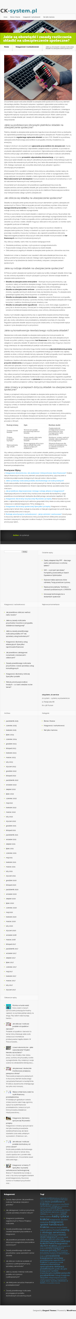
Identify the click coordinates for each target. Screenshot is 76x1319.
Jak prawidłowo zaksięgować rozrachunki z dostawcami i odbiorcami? (17, 658)
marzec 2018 (11, 943)
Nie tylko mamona (48, 17)
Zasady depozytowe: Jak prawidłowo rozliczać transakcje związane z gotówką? (19, 1205)
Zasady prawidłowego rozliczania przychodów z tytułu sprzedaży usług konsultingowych (20, 668)
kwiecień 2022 (11, 811)
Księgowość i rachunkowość (31, 17)
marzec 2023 (11, 761)
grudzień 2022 (11, 774)
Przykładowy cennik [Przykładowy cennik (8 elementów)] (55, 1266)
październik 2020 (12, 893)
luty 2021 (9, 874)
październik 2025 (12, 724)
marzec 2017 (10, 984)
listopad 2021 (11, 833)
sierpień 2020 (11, 902)
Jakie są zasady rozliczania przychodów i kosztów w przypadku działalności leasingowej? (19, 626)
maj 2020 (9, 915)
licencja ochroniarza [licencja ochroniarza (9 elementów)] (49, 1238)
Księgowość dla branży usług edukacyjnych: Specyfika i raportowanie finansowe (17, 647)
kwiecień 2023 (11, 756)
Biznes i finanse (15, 17)
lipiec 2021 (10, 852)
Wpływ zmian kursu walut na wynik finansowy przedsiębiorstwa (19, 1097)
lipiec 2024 (10, 738)
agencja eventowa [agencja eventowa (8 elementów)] (47, 1201)
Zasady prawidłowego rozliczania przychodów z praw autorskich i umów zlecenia (20, 1256)
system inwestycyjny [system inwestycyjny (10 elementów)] (49, 1275)
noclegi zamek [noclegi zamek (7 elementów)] (63, 1240)
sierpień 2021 (10, 847)
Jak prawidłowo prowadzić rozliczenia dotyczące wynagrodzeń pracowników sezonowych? (20, 1245)
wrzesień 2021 (11, 843)
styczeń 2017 (11, 993)
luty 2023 (9, 765)
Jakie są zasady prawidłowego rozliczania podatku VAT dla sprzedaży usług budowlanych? (17, 636)
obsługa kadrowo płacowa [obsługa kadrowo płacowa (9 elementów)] (52, 1242)
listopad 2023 (11, 751)
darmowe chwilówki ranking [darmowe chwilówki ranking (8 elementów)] (53, 1216)
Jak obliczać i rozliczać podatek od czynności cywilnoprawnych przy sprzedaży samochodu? (19, 1266)
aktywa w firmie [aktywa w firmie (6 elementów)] (59, 1201)
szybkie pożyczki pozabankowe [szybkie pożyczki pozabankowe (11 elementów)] (55, 1277)
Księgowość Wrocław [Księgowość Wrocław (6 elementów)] (55, 1230)
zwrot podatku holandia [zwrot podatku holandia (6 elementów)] (53, 1286)
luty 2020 (9, 929)
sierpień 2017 (10, 961)
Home (5, 17)
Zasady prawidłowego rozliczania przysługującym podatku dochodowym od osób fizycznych (18, 1296)
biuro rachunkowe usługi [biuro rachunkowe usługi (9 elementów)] (54, 1208)
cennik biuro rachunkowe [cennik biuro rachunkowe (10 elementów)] (51, 1212)
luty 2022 (9, 820)
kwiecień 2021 (11, 865)
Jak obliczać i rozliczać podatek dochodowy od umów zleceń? (18, 1147)
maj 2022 (9, 806)
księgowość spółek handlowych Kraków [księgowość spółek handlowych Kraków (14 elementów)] (52, 1228)
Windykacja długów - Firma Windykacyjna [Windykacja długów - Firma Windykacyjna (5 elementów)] (56, 1282)
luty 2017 (9, 988)
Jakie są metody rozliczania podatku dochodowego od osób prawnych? (35, 484)
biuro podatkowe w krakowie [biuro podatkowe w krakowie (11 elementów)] (52, 1206)
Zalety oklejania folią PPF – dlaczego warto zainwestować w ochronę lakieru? (57, 566)
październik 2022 (12, 783)
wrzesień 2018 (11, 938)
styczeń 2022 (11, 824)
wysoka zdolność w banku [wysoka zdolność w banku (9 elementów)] (54, 1285)
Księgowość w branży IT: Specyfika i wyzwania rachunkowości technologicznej (18, 1170)
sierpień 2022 (11, 792)
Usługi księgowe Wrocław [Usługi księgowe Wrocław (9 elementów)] (55, 1279)
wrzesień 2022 (11, 788)
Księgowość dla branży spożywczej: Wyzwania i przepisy (18, 1123)
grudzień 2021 (11, 829)
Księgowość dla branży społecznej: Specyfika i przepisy (28, 510)
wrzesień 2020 (11, 897)
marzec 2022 (11, 815)
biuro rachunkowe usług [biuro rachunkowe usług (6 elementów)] (57, 1207)
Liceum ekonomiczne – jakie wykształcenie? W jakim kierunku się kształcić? (19, 1053)
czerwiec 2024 (11, 742)
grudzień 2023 (11, 747)
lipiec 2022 (10, 797)
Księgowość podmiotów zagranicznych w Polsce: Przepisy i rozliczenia (18, 1224)
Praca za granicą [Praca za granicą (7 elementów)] (61, 1255)
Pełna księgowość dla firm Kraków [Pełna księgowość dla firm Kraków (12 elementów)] (54, 1247)
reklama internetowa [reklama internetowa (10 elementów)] (50, 1267)
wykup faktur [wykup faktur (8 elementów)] (45, 1284)
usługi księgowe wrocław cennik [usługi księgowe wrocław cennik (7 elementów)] (53, 1281)
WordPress (71, 1314)
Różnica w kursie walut (20, 1008)
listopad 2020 (11, 888)
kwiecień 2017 (11, 979)
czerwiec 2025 (11, 729)
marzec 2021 (10, 870)
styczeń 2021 (11, 879)
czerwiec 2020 (11, 911)
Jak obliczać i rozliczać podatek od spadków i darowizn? (17, 1029)
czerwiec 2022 (11, 802)
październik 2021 (12, 838)
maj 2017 (9, 975)
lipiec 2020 (10, 906)
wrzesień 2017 (11, 956)
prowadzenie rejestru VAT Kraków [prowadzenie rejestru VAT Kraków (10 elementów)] (52, 1264)
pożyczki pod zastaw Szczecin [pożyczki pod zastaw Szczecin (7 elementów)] (54, 1254)
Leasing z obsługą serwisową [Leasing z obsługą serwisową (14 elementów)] (54, 1234)
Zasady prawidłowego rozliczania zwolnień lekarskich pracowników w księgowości (19, 1234)
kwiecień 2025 (11, 733)
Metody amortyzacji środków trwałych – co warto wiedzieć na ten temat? (19, 687)
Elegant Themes (49, 1314)
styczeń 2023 (11, 770)
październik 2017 (12, 952)
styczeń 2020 (11, 934)
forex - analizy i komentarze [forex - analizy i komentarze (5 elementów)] (53, 1217)
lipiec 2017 (10, 966)
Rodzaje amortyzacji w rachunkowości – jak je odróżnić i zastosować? (34, 517)
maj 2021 (9, 861)
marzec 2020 (11, 925)
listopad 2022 (11, 779)
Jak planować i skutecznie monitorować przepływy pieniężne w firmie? (18, 1074)
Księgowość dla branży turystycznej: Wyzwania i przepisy (29, 502)
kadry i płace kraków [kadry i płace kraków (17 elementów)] (54, 1221)
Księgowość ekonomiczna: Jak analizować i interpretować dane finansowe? (36, 476)
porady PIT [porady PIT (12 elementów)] (55, 1253)
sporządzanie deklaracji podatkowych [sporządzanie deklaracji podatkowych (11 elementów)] (52, 1270)
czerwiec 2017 (11, 970)
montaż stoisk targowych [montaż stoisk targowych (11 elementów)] (53, 1239)
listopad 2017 (11, 947)
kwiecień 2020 (11, 920)
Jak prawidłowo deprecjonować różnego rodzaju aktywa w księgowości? (35, 494)
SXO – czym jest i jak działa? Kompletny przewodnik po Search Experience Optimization (56, 575)
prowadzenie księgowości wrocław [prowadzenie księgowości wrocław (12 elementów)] (51, 1260)
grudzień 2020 (11, 884)
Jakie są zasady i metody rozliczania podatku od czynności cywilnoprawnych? (19, 1277)
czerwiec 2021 (11, 856)
